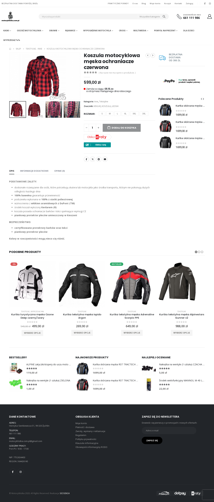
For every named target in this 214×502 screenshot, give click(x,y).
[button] (201, 98)
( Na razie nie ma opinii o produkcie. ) (117, 72)
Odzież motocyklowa (29, 30)
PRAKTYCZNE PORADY (118, 3)
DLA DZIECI (188, 30)
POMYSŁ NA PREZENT (165, 30)
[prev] (147, 55)
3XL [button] (144, 113)
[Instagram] (210, 3)
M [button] (110, 113)
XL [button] (125, 113)
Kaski (6, 30)
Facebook (86, 159)
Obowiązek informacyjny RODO (91, 447)
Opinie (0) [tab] (59, 170)
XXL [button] (134, 113)
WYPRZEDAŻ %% (11, 40)
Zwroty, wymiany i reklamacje (90, 431)
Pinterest (99, 159)
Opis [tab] (11, 170)
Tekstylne (103, 101)
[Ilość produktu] (92, 128)
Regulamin (80, 435)
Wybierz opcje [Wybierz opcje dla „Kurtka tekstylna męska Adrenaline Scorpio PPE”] (132, 332)
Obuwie (53, 30)
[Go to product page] (165, 110)
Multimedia (139, 30)
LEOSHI (115, 106)
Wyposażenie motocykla (97, 30)
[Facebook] (205, 3)
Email (105, 159)
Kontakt (178, 3)
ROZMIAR (89, 113)
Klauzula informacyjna (86, 443)
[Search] (164, 16)
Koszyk (167, 3)
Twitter (92, 159)
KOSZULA (106, 106)
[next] (152, 55)
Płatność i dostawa (84, 427)
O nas (135, 3)
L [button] (117, 113)
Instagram (20, 472)
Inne (96, 101)
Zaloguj (189, 3)
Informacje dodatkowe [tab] (34, 170)
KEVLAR (97, 106)
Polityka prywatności (85, 439)
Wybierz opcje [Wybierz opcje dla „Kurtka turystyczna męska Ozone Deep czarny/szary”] (32, 333)
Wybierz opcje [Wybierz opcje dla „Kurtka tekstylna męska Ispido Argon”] (82, 332)
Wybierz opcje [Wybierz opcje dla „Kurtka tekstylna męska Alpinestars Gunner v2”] (181, 332)
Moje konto (155, 3)
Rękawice (70, 30)
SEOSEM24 (65, 493)
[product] (32, 284)
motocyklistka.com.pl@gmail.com (25, 441)
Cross (122, 30)
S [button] (102, 113)
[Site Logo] (19, 16)
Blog (144, 3)
